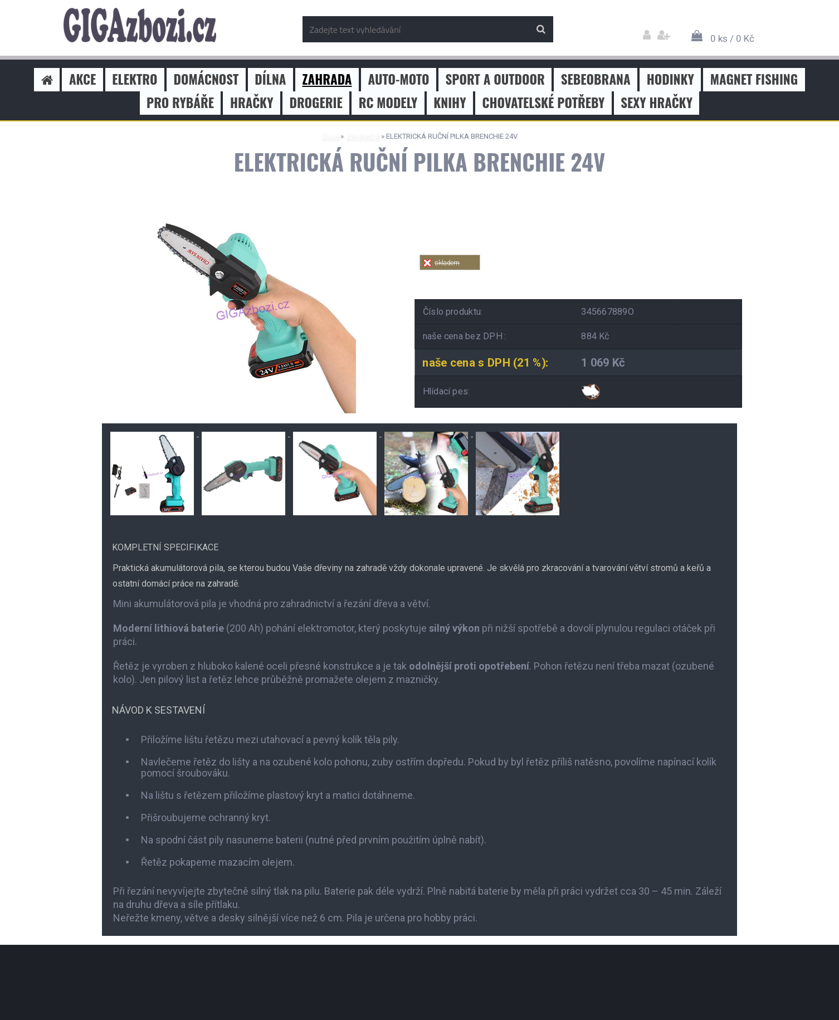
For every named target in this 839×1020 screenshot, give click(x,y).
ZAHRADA (362, 136)
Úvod (330, 136)
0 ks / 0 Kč (732, 38)
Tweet (579, 276)
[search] (540, 29)
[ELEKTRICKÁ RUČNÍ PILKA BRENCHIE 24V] (249, 204)
